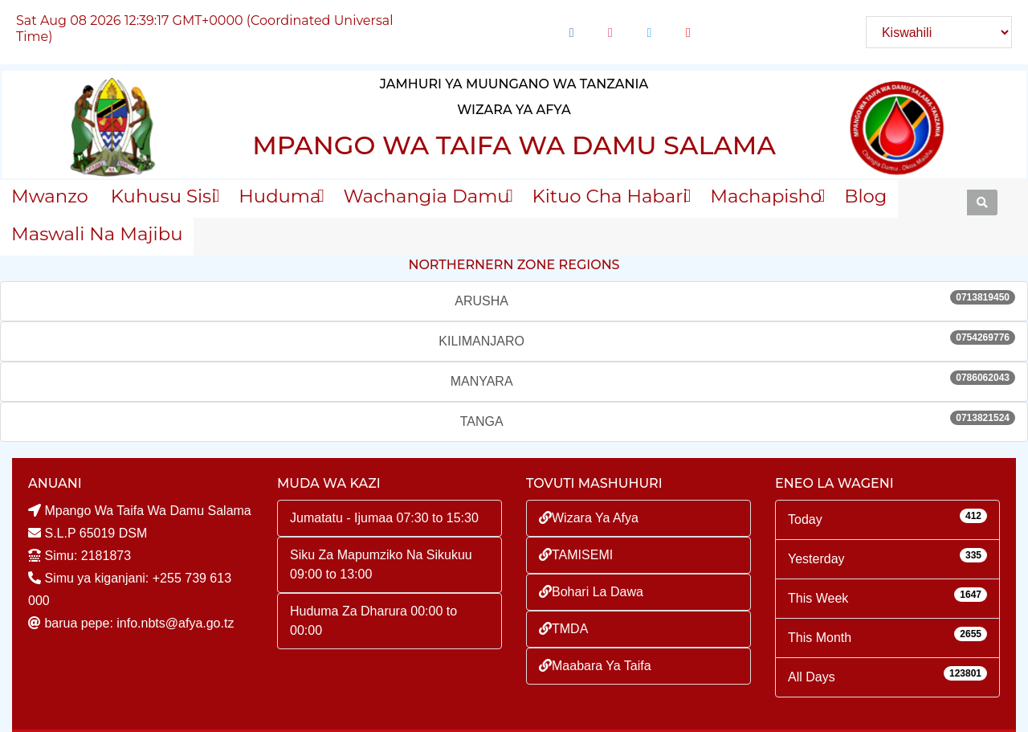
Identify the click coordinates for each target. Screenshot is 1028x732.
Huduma (279, 196)
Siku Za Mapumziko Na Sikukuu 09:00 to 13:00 (381, 564)
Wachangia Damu (426, 196)
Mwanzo (49, 196)
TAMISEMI (576, 555)
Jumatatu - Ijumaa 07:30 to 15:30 (384, 518)
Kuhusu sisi (163, 196)
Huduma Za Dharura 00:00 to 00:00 (373, 620)
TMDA (563, 629)
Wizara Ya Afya (588, 518)
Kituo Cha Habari (610, 196)
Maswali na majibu (96, 234)
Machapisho (766, 196)
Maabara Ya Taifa (595, 666)
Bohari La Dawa (591, 592)
